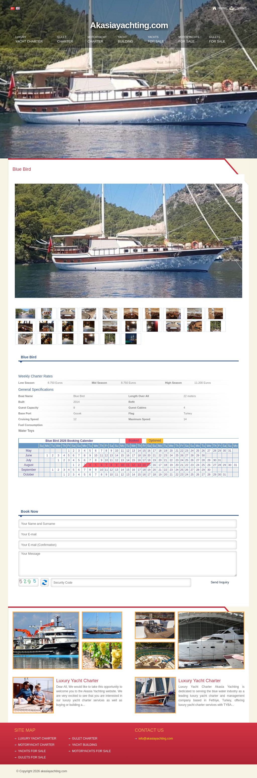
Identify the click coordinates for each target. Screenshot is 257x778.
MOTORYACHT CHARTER (36, 745)
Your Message (127, 564)
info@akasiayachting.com (156, 738)
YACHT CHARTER (29, 39)
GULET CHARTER (84, 738)
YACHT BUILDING (84, 745)
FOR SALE (156, 39)
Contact (240, 8)
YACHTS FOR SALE (32, 751)
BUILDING (125, 39)
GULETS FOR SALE (32, 757)
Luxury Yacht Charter (77, 680)
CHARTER (65, 39)
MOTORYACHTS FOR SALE (91, 751)
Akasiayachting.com (129, 25)
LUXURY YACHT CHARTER (37, 738)
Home (222, 8)
